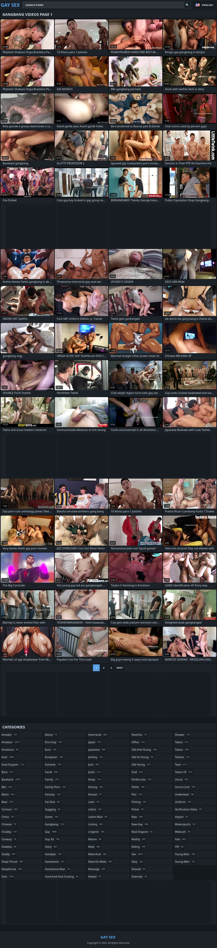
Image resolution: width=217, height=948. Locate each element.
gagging (53, 809)
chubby (10, 831)
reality (139, 839)
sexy (138, 861)
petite (138, 786)
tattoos (183, 757)
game (52, 816)
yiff (179, 846)
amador (10, 734)
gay (51, 831)
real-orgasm (142, 831)
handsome (55, 861)
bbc (7, 786)
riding (139, 846)
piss (137, 794)
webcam (183, 831)
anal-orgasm (13, 764)
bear (8, 801)
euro (51, 749)
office (138, 742)
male (94, 846)
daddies (9, 846)
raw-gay (140, 824)
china (8, 816)
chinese (9, 824)
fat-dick (52, 801)
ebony (51, 734)
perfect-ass (142, 779)
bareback (11, 779)
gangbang (55, 824)
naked (95, 876)
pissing (139, 801)
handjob (53, 854)
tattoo (182, 749)
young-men (185, 861)
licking (95, 824)
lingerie (96, 831)
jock (94, 764)
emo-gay (54, 742)
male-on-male (100, 861)
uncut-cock (185, 786)
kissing (96, 786)
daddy (9, 854)
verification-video (188, 809)
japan (95, 742)
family (52, 779)
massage (97, 869)
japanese (97, 749)
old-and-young (144, 749)
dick (8, 876)
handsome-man (58, 869)
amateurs (10, 749)
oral (137, 772)
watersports (185, 824)
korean (95, 794)
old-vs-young (143, 757)
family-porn (55, 786)
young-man (185, 854)
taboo (182, 742)
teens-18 (184, 772)
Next (120, 667)
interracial (98, 734)
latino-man (98, 816)
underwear (184, 794)
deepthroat (12, 869)
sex (138, 854)
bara (8, 772)
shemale (140, 876)
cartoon (10, 809)
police (138, 809)
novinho (139, 734)
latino (95, 809)
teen (181, 764)
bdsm (8, 794)
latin (94, 801)
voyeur (182, 816)
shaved (139, 869)
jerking (95, 757)
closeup (9, 839)
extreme (53, 764)
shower (183, 734)
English (207, 5)
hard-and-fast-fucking (62, 876)
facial (51, 772)
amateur (11, 742)
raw (137, 816)
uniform (183, 801)
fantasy (53, 794)
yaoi (180, 839)
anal (8, 757)
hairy (51, 846)
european (54, 757)
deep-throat (13, 861)
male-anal (97, 854)
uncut (182, 779)
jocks (94, 772)
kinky (94, 779)
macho (95, 839)
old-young (141, 764)
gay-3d (52, 839)
